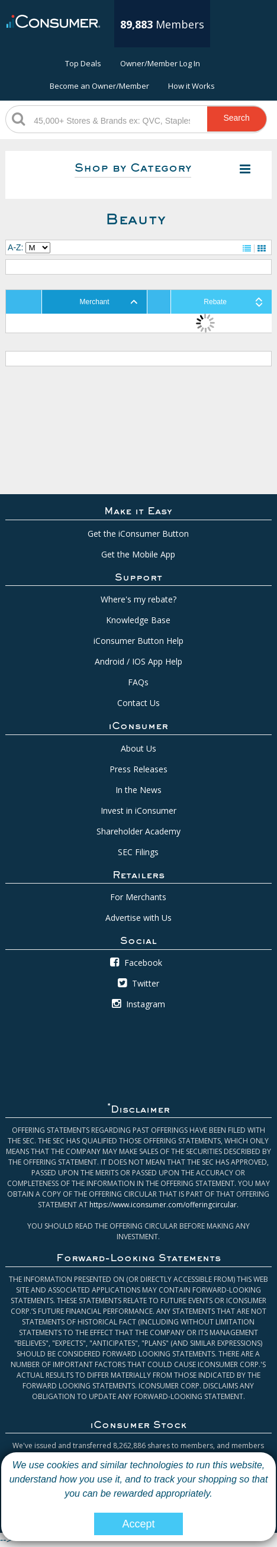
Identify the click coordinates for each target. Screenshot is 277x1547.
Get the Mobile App (138, 554)
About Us (138, 748)
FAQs (138, 682)
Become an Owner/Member (99, 85)
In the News (138, 789)
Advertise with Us (138, 917)
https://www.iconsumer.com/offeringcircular (163, 1205)
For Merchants (138, 897)
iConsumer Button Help (138, 640)
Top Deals (83, 63)
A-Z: (15, 247)
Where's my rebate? (138, 599)
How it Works (191, 85)
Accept (138, 1524)
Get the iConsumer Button (138, 533)
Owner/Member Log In (160, 63)
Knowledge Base (138, 620)
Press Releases (138, 769)
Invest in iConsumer (138, 810)
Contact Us (138, 702)
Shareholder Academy (138, 831)
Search (236, 118)
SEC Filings (138, 852)
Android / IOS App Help (138, 661)
